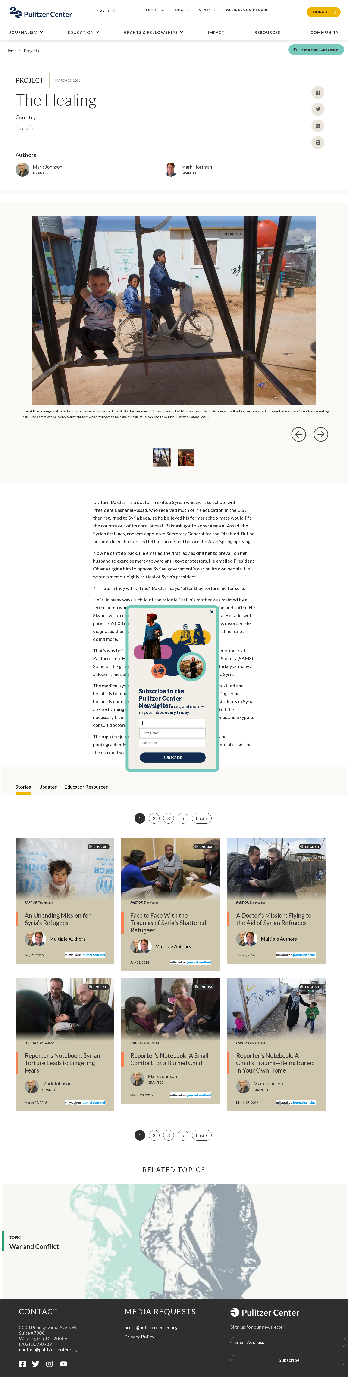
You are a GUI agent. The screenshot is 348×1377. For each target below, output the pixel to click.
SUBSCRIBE (172, 757)
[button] (173, 698)
